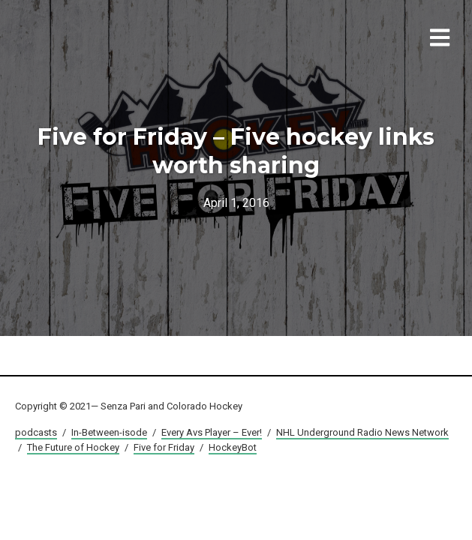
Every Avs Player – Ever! (211, 432)
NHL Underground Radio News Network (362, 432)
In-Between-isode (109, 432)
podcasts (36, 432)
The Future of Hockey (73, 447)
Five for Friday (164, 447)
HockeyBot (233, 447)
